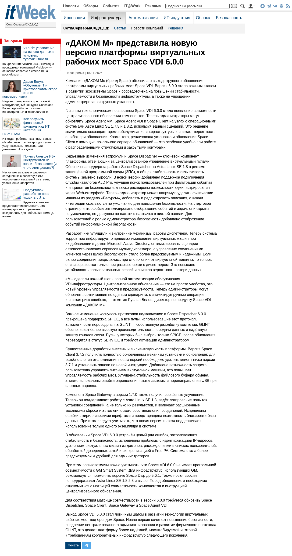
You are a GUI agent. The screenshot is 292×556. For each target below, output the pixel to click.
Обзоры (90, 6)
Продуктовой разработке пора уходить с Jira (36, 193)
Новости (71, 6)
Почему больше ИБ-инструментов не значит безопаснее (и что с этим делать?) (40, 161)
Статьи (120, 28)
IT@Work (132, 6)
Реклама (153, 6)
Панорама (13, 41)
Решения (175, 28)
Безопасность (229, 17)
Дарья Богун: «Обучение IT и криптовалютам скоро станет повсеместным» (29, 89)
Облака (203, 17)
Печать (73, 545)
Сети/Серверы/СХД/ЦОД (22, 24)
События (111, 6)
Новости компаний (147, 28)
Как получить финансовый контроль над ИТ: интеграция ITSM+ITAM (26, 126)
